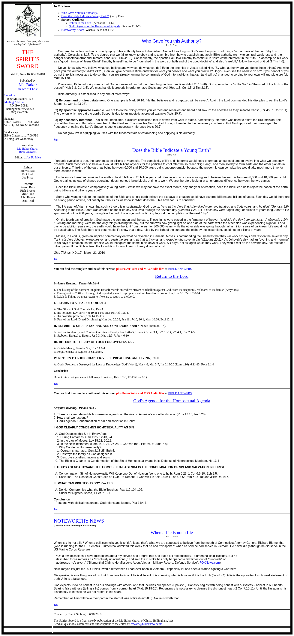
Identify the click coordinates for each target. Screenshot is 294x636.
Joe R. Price (33, 157)
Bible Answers (28, 152)
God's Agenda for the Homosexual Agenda (94, 26)
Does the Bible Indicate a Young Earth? (85, 16)
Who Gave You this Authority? (79, 12)
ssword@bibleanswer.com (146, 624)
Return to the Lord (80, 23)
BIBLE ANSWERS (180, 268)
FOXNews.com (210, 562)
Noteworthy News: (72, 30)
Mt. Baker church (27, 148)
